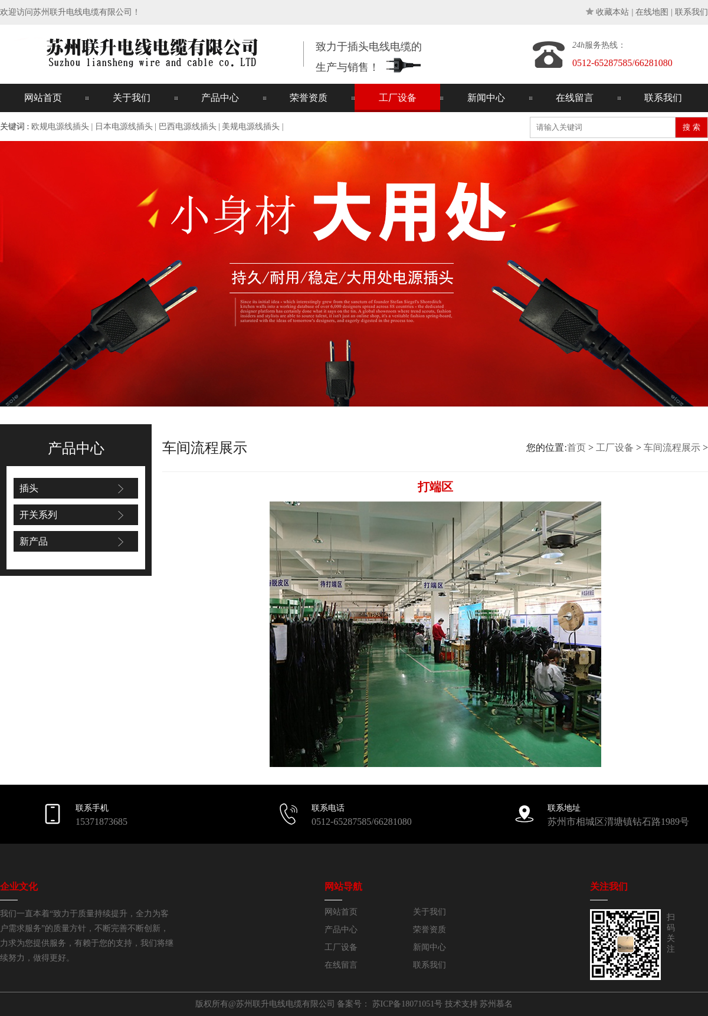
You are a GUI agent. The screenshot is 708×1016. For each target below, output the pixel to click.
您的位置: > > (617, 448)
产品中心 (220, 98)
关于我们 (131, 98)
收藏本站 (612, 12)
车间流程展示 (672, 448)
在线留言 (575, 98)
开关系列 (38, 515)
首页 (576, 448)
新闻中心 (486, 98)
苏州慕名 (496, 1003)
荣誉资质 (308, 98)
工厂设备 (398, 98)
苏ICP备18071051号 (407, 1003)
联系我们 (691, 12)
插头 (28, 488)
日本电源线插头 (124, 126)
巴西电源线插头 (188, 126)
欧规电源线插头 (60, 126)
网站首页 (43, 98)
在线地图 (651, 12)
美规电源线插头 (251, 126)
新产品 (33, 541)
